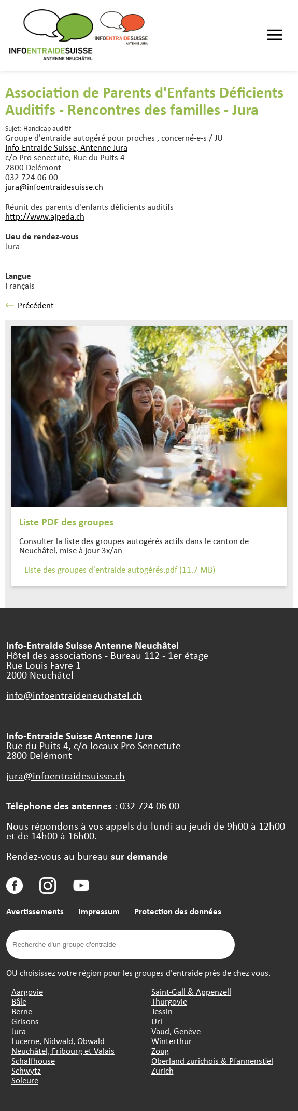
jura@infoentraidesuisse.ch (54, 187)
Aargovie (27, 991)
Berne (21, 1011)
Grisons (25, 1021)
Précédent (29, 305)
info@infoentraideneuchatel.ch (74, 695)
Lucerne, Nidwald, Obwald (58, 1041)
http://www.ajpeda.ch (44, 216)
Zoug (160, 1050)
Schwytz (26, 1070)
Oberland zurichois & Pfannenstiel (212, 1060)
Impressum (99, 911)
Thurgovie (169, 1001)
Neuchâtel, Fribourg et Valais (63, 1050)
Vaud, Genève (176, 1031)
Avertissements (35, 911)
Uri (156, 1021)
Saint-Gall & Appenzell (191, 991)
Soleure (24, 1080)
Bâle (18, 1001)
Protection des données (177, 911)
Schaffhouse (33, 1060)
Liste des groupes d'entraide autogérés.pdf (119, 569)
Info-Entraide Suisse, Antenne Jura (66, 147)
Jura (18, 1031)
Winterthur (171, 1041)
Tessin (162, 1011)
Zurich (162, 1070)
